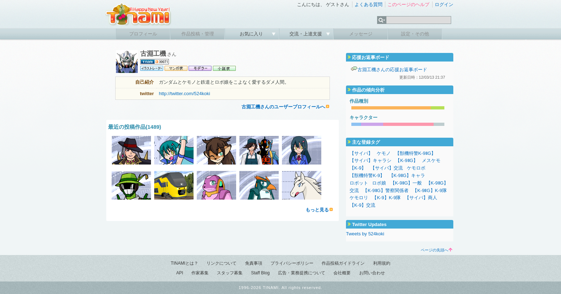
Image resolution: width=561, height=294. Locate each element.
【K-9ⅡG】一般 (406, 183)
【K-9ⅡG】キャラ (407, 175)
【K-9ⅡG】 (406, 160)
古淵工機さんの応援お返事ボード (392, 69)
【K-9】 (358, 168)
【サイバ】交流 (386, 168)
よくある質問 (368, 4)
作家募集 (200, 272)
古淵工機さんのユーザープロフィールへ (283, 106)
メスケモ (431, 160)
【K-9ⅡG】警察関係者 (385, 190)
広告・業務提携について (301, 272)
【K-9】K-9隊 (386, 197)
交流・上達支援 (306, 33)
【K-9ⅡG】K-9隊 (430, 190)
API (179, 272)
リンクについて (221, 263)
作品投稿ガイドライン (343, 263)
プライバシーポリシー (291, 263)
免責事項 (253, 263)
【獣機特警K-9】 (367, 175)
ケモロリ (359, 197)
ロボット (359, 183)
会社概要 (342, 272)
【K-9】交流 (362, 205)
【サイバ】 (361, 153)
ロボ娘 (379, 183)
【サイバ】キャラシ (370, 160)
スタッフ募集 (230, 272)
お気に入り (252, 33)
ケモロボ (416, 168)
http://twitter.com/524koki (184, 93)
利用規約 (381, 263)
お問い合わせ (372, 272)
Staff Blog (260, 272)
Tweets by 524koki (365, 233)
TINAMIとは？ (184, 263)
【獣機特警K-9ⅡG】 (415, 153)
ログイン (444, 4)
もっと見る (317, 209)
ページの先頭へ (436, 250)
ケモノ (384, 153)
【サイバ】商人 (421, 197)
